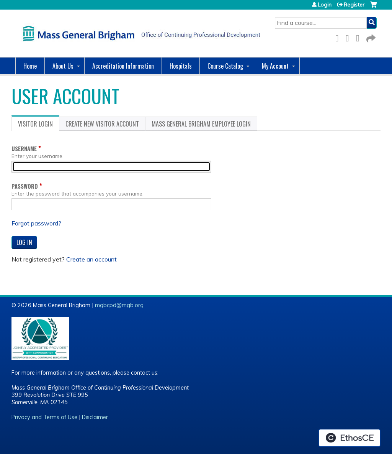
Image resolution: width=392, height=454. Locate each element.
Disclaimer (95, 417)
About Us (63, 66)
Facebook (339, 37)
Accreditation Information (123, 66)
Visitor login (38, 125)
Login (325, 4)
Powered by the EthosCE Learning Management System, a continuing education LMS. (349, 438)
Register (354, 4)
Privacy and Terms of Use (44, 417)
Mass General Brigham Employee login (201, 123)
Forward (370, 37)
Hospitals (181, 66)
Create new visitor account (102, 123)
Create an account (91, 259)
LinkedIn (360, 37)
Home (30, 66)
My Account (275, 66)
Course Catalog (225, 66)
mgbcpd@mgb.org (119, 305)
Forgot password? (36, 223)
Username (24, 149)
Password (24, 186)
